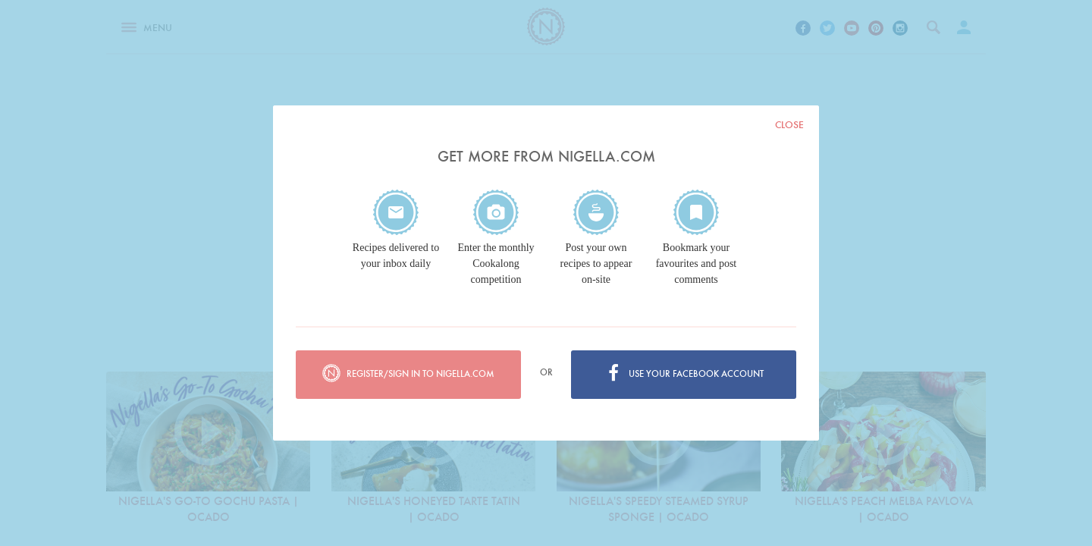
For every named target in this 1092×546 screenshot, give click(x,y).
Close (789, 124)
